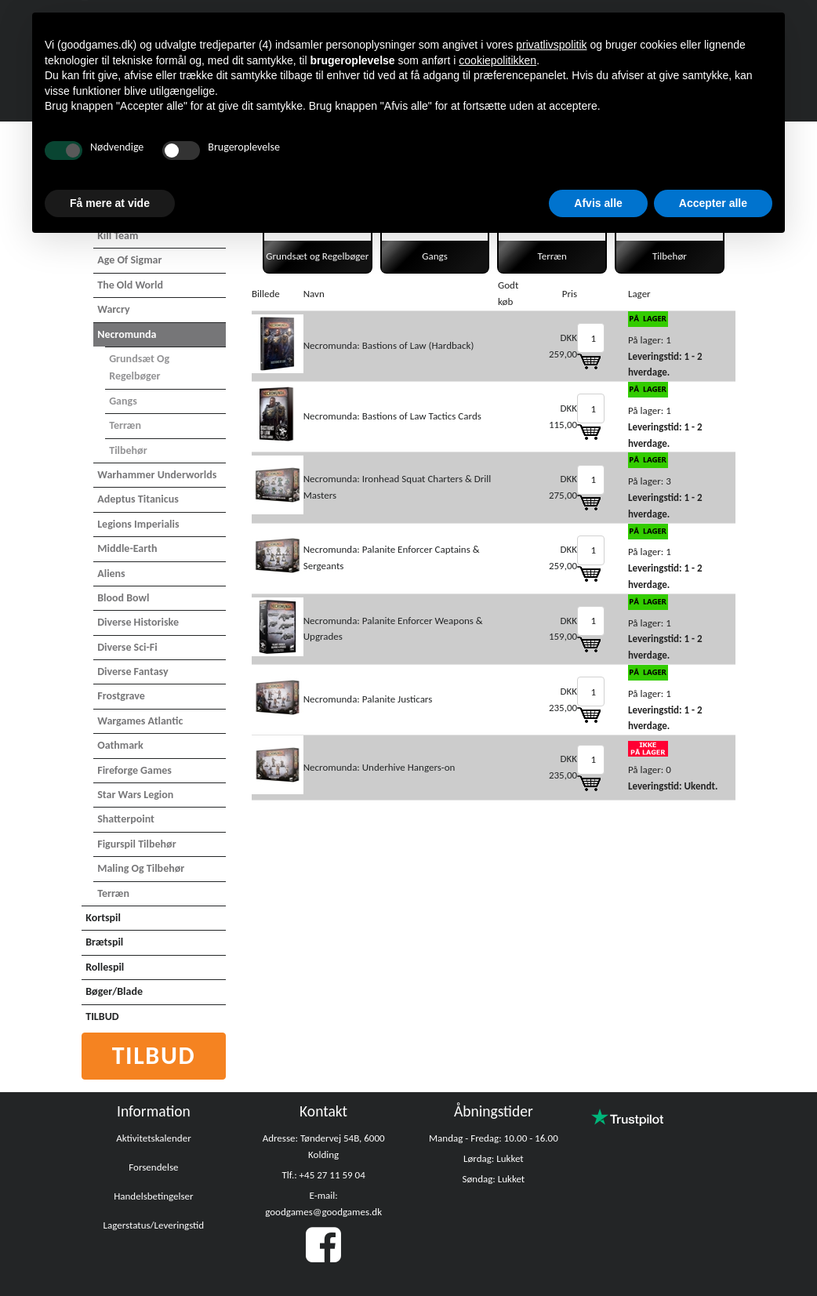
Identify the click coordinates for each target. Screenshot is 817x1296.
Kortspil (103, 917)
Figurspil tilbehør (136, 844)
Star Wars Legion (135, 794)
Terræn (125, 425)
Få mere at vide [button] (110, 203)
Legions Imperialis (138, 524)
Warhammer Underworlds (156, 474)
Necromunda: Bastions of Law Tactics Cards (392, 416)
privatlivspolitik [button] (551, 44)
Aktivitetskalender (153, 1138)
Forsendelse (153, 1167)
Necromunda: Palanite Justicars (368, 699)
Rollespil (104, 967)
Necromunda (126, 334)
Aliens (111, 573)
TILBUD (101, 1016)
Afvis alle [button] (598, 203)
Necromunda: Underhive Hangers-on (379, 767)
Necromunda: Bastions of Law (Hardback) (388, 345)
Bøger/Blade (114, 991)
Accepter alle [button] (713, 203)
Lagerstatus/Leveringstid (154, 1225)
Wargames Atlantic (140, 721)
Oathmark (120, 745)
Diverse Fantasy (132, 671)
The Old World (130, 285)
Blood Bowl (123, 597)
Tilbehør (128, 450)
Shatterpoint (125, 819)
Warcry (113, 309)
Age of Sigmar (129, 260)
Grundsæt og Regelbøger (139, 367)
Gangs (123, 401)
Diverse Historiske (138, 622)
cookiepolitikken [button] (497, 60)
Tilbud (154, 1055)
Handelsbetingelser (153, 1196)
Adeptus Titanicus (138, 499)
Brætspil (104, 942)
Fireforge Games (134, 770)
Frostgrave (121, 695)
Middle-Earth (127, 548)
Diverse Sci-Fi (127, 647)
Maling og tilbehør (140, 868)
